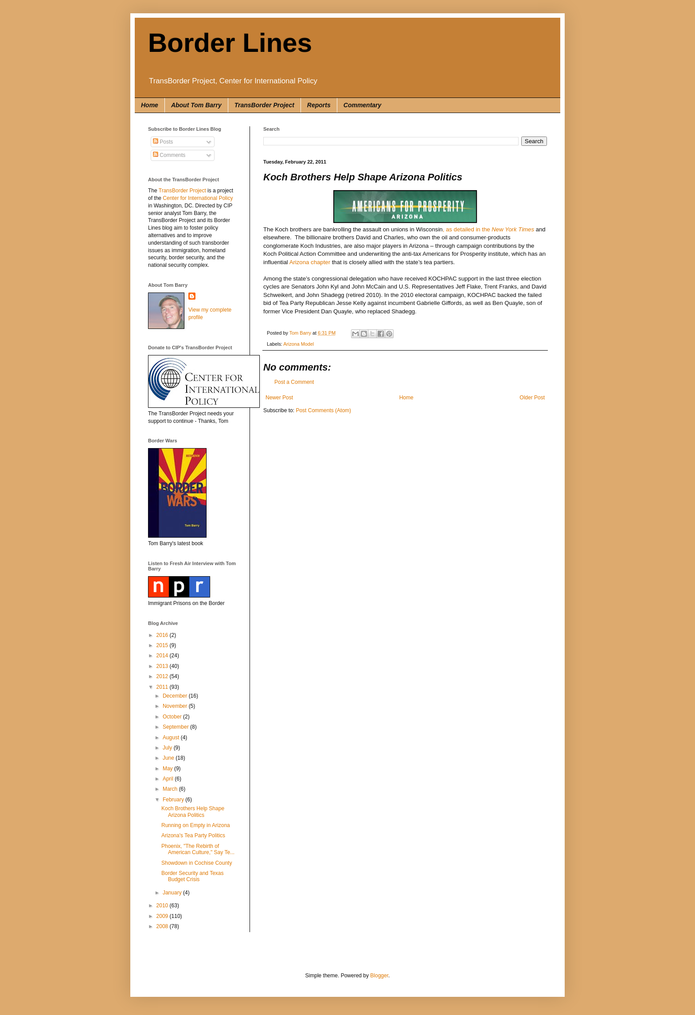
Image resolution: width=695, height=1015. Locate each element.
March (171, 789)
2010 (163, 905)
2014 (163, 655)
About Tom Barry (196, 105)
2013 (163, 666)
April (169, 779)
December (176, 696)
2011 (163, 687)
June (169, 758)
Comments (169, 155)
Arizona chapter (309, 262)
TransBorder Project (264, 105)
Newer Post (279, 397)
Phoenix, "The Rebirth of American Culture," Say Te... (197, 849)
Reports (319, 105)
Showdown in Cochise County (196, 863)
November (176, 706)
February (174, 799)
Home (149, 105)
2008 (163, 926)
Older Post (532, 397)
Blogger (379, 975)
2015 (163, 645)
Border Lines (230, 43)
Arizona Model (298, 344)
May (168, 768)
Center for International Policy (198, 198)
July (168, 748)
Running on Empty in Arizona (195, 825)
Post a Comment (294, 382)
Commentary (363, 105)
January (173, 893)
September (176, 727)
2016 (163, 635)
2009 (163, 916)
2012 (163, 676)
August (172, 737)
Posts (163, 142)
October (173, 717)
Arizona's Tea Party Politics (193, 835)
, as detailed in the (488, 229)
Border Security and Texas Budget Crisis (192, 876)
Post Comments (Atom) (323, 410)
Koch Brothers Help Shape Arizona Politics (192, 811)
